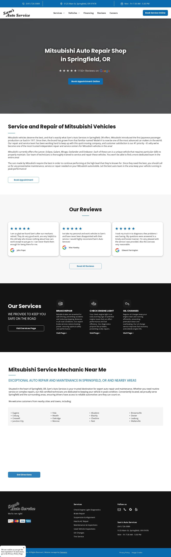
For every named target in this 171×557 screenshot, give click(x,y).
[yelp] (136, 509)
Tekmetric (63, 552)
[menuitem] (59, 13)
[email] (119, 509)
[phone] (125, 509)
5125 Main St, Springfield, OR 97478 (80, 3)
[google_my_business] (130, 509)
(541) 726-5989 (33, 3)
